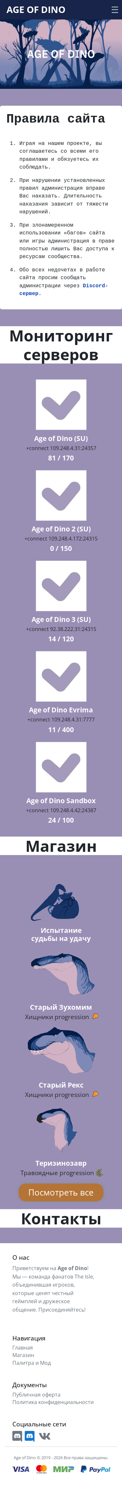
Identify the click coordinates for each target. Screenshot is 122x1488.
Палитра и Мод (31, 1363)
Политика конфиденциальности (53, 1402)
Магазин (23, 1355)
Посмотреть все (61, 1192)
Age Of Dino (36, 9)
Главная (22, 1348)
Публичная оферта (36, 1395)
